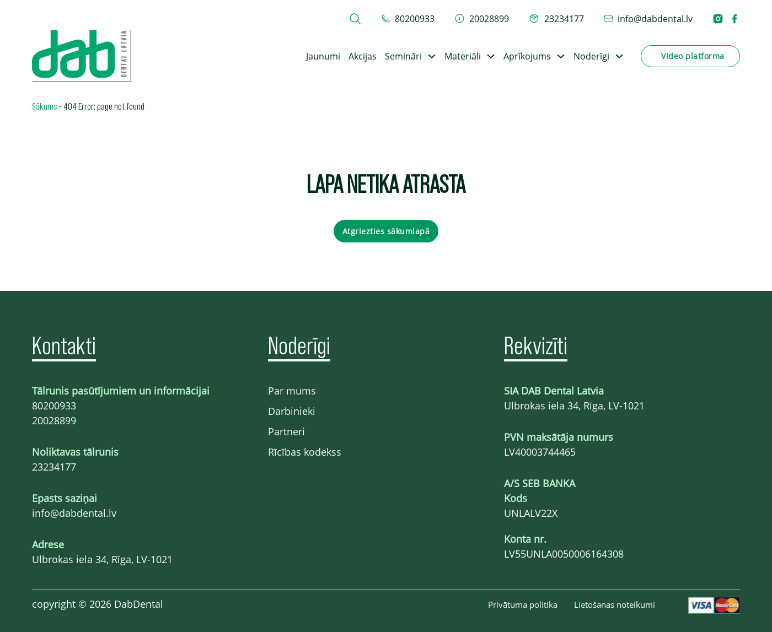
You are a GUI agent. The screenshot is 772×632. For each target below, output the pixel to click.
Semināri (403, 56)
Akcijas (363, 56)
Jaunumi (323, 56)
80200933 (54, 405)
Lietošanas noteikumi (614, 604)
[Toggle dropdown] (431, 56)
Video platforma (693, 56)
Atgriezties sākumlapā (386, 231)
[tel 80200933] (408, 18)
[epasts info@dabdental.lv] (648, 18)
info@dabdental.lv (74, 513)
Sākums (44, 106)
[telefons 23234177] (556, 18)
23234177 (54, 466)
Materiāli (462, 56)
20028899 (54, 420)
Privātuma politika (522, 604)
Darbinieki (291, 411)
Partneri (286, 431)
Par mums (292, 390)
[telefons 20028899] (482, 18)
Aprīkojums (527, 56)
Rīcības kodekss (304, 451)
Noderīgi (591, 56)
